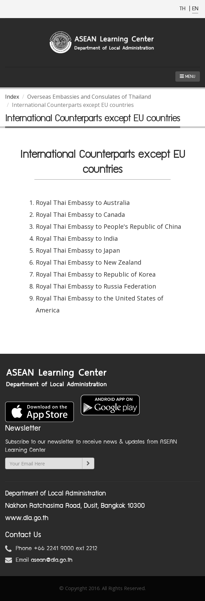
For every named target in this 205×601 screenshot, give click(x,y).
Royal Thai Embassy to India (77, 238)
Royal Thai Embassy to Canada (80, 214)
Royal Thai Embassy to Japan (78, 250)
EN (195, 8)
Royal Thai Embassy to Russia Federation (96, 286)
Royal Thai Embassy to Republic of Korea (96, 274)
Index (12, 96)
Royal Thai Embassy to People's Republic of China (108, 226)
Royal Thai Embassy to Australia (83, 202)
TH (183, 8)
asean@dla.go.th (52, 560)
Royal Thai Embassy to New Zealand (88, 262)
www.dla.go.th (26, 518)
